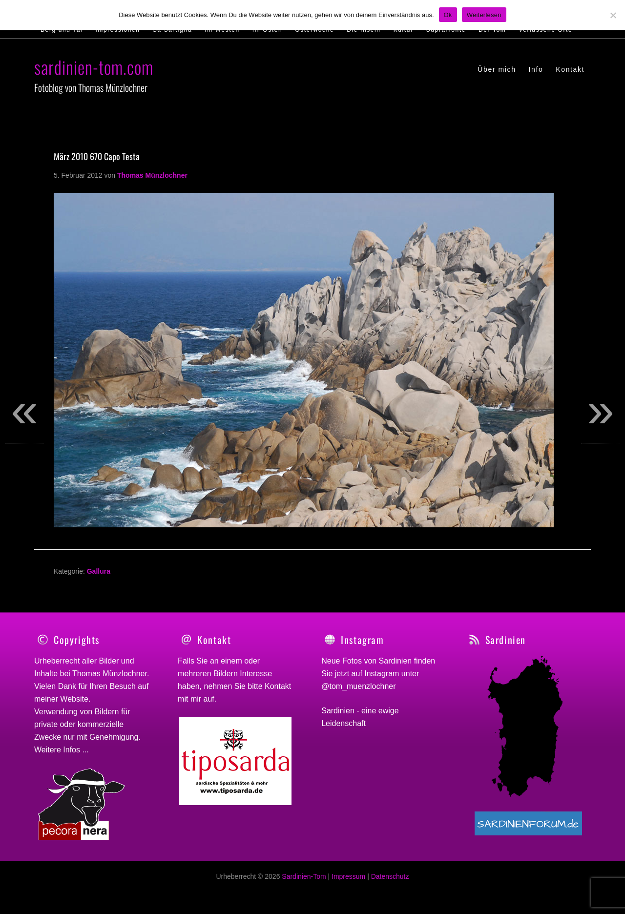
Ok (448, 15)
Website (74, 699)
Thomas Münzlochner (109, 673)
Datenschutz (390, 882)
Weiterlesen (484, 15)
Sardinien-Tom (304, 882)
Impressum (348, 882)
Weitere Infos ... (61, 750)
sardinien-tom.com (93, 67)
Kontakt (278, 686)
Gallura (98, 571)
